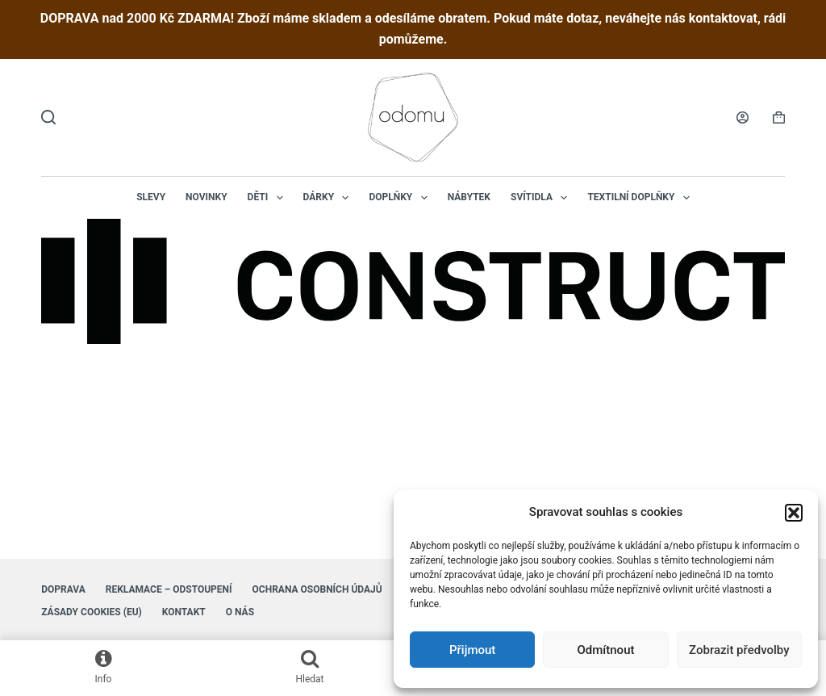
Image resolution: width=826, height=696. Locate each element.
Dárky (329, 198)
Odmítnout (606, 650)
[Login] (742, 117)
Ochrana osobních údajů (317, 589)
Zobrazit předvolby (739, 650)
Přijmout (472, 650)
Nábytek (469, 197)
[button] (794, 513)
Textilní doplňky (641, 198)
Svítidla (542, 198)
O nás (240, 612)
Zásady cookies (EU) (91, 612)
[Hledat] (48, 117)
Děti (269, 198)
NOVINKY (206, 197)
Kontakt (184, 612)
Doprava (63, 589)
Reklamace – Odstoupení (169, 589)
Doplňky (401, 198)
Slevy (150, 197)
